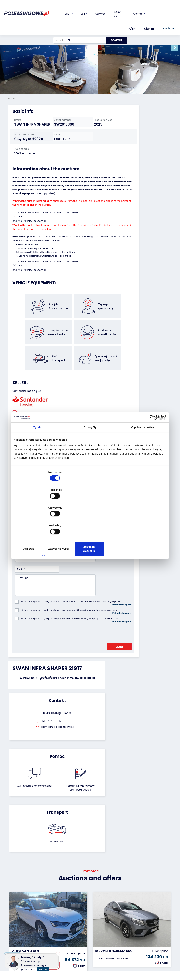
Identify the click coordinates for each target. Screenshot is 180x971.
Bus (10, 913)
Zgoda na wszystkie (141, 522)
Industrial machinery (15, 919)
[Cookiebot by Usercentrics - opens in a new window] (151, 446)
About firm (99, 903)
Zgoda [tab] (37, 456)
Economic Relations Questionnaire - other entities (46, 266)
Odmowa (38, 522)
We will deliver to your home (73, 927)
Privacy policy (101, 959)
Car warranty (73, 908)
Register (97, 942)
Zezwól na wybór (90, 522)
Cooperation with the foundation (100, 916)
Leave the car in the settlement (46, 913)
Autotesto (70, 943)
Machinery (14, 942)
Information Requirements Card (36, 262)
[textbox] (84, 29)
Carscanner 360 (74, 934)
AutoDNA (70, 938)
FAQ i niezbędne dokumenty (77, 645)
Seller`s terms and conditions (35, 406)
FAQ (95, 946)
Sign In (149, 17)
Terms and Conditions (99, 953)
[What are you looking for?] (57, 28)
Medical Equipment (15, 935)
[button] (176, 47)
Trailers (12, 908)
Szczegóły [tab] (89, 456)
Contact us (99, 937)
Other (11, 951)
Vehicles (13, 903)
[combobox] (84, 28)
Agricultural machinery (15, 927)
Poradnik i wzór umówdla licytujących (102, 647)
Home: (12, 98)
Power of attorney (28, 258)
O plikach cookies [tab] (142, 456)
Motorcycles (15, 947)
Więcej (44, 966)
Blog (95, 908)
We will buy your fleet (46, 905)
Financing (70, 903)
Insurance (71, 913)
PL (129, 17)
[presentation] (42, 575)
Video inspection (71, 919)
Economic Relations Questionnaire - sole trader (45, 269)
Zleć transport (146, 641)
